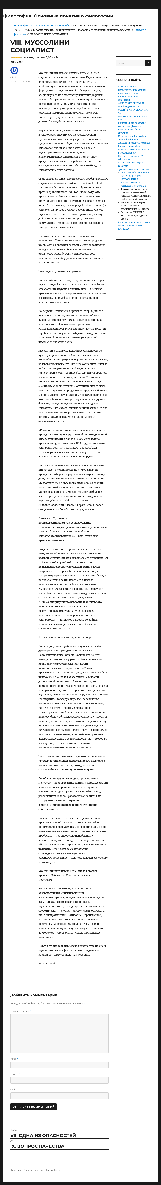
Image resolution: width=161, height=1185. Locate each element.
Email (15, 1074)
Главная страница (127, 86)
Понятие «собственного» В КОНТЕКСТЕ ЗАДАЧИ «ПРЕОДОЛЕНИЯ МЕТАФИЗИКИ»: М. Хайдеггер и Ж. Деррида (135, 179)
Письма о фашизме (20, 81)
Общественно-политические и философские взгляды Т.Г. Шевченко (134, 225)
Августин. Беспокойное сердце (134, 143)
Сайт (13, 1089)
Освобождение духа (128, 106)
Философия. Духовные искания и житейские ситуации (130, 129)
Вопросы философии (129, 146)
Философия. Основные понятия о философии (58, 16)
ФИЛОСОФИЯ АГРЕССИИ (131, 103)
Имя (14, 1058)
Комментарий (21, 1011)
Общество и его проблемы (132, 123)
